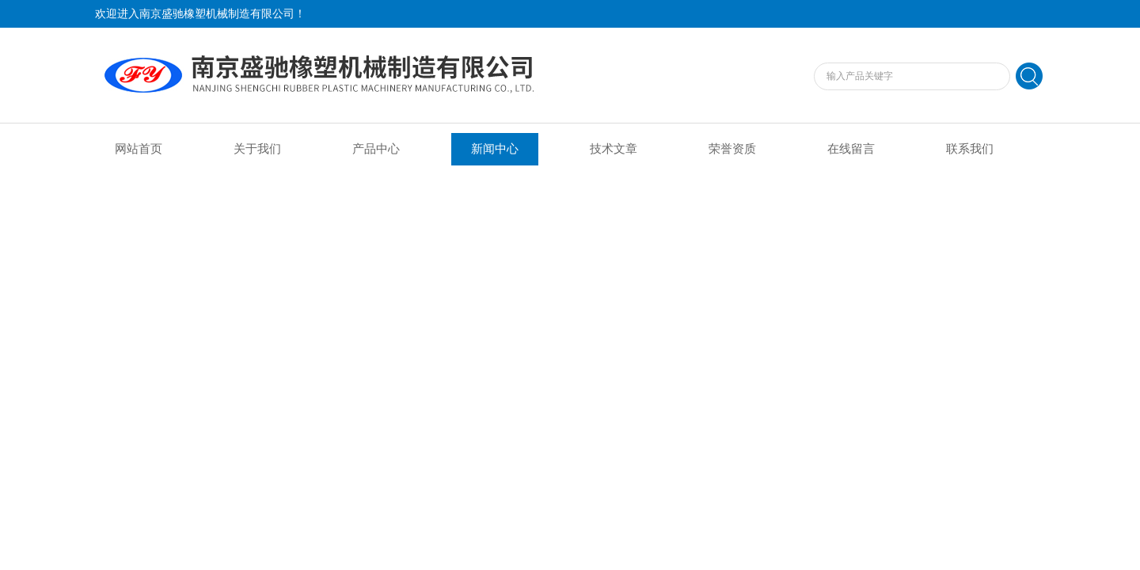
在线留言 (851, 148)
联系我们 (970, 148)
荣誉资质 (732, 148)
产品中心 (376, 148)
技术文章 (613, 148)
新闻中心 (495, 148)
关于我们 (257, 148)
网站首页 (138, 148)
